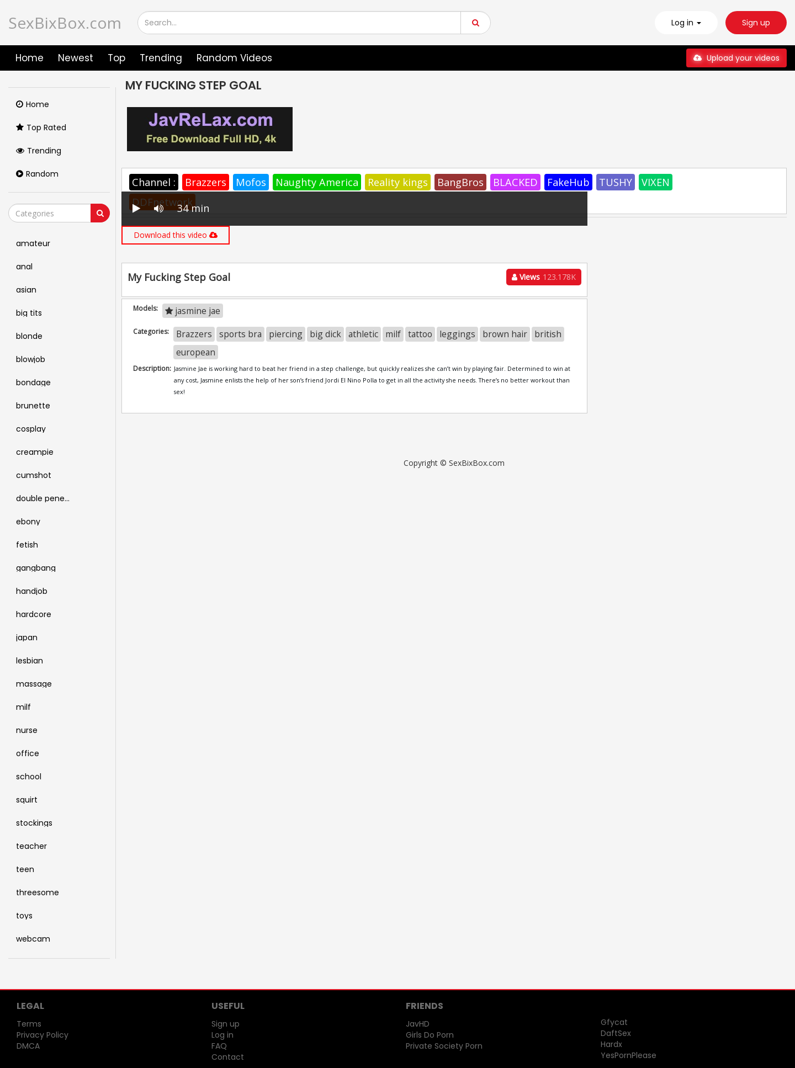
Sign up (756, 22)
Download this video (176, 235)
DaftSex (616, 1033)
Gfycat (614, 1022)
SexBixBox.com (64, 22)
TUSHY (615, 182)
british (547, 334)
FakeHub (568, 182)
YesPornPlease (628, 1055)
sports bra (240, 334)
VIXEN (656, 182)
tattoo (420, 334)
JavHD (418, 1023)
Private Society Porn (444, 1045)
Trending (161, 58)
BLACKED (515, 182)
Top (116, 58)
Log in (222, 1034)
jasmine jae (192, 311)
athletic (363, 334)
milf (393, 334)
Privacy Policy (42, 1034)
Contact (227, 1056)
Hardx (611, 1044)
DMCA (28, 1045)
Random (37, 173)
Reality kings (398, 182)
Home (29, 58)
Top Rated (41, 127)
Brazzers (205, 182)
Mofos (251, 182)
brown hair (505, 334)
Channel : (154, 182)
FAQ (219, 1045)
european (195, 352)
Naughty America (316, 182)
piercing (286, 334)
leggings (457, 334)
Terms (29, 1023)
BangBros (460, 182)
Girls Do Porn (430, 1034)
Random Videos (234, 58)
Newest (75, 58)
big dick (325, 334)
